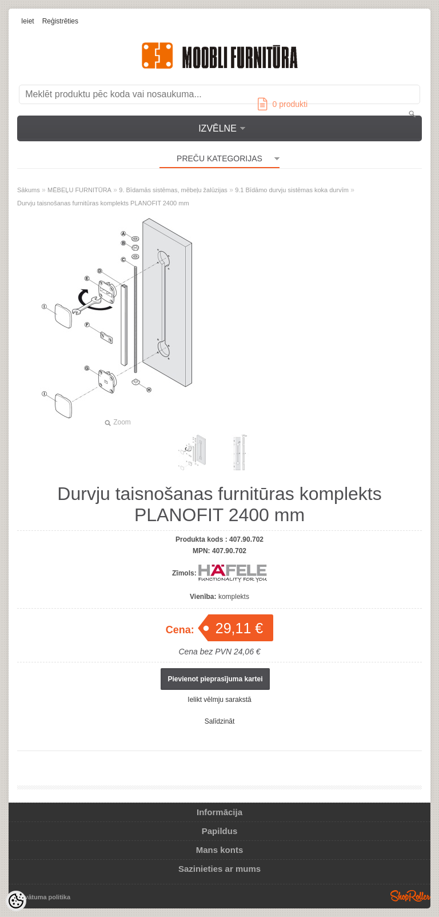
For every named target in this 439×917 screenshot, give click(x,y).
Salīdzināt (220, 721)
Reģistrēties (60, 21)
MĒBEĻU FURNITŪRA (79, 189)
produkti (283, 104)
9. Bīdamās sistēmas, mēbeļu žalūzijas (173, 189)
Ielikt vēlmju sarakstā (219, 700)
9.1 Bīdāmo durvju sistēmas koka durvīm (292, 189)
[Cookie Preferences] (16, 901)
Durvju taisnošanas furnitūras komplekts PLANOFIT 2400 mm (103, 203)
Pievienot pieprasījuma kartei (214, 679)
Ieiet (27, 21)
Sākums (28, 189)
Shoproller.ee (410, 896)
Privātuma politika (43, 897)
